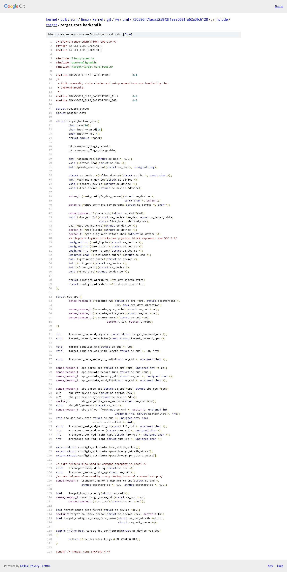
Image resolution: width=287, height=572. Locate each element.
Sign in (279, 6)
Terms (46, 566)
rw (117, 19)
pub (63, 19)
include (221, 19)
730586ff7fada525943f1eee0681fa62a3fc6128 (170, 19)
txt (270, 565)
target (51, 24)
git (109, 19)
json (280, 565)
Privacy (34, 566)
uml (125, 19)
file (127, 34)
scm (74, 19)
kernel (51, 19)
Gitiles (24, 566)
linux (85, 19)
